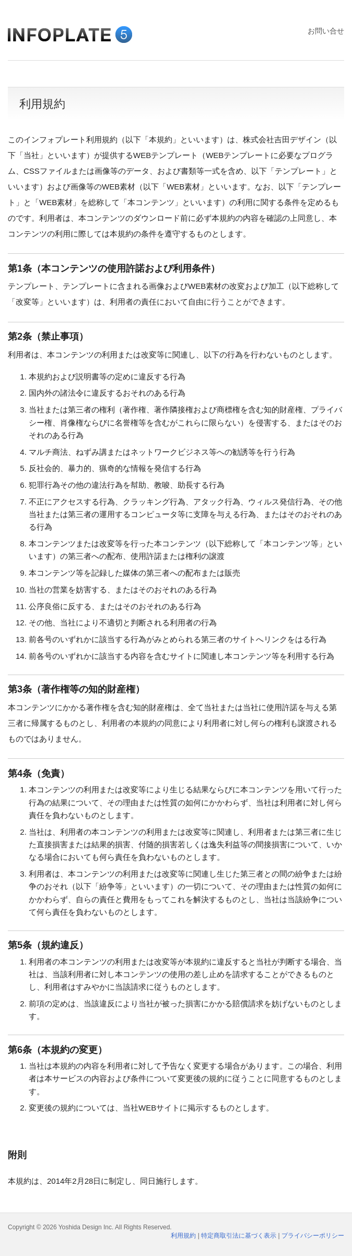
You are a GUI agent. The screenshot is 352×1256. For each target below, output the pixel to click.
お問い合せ (326, 31)
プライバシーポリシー (312, 1235)
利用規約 (183, 1235)
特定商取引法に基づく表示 (238, 1235)
